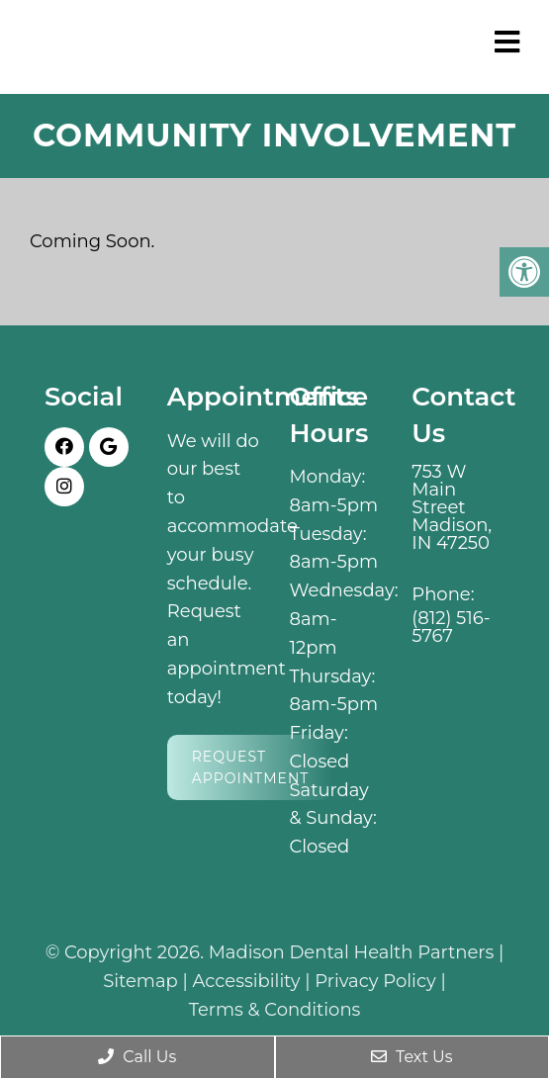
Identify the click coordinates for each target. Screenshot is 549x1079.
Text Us (412, 1056)
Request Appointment (251, 767)
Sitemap (140, 981)
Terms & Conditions (275, 1010)
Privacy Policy (375, 981)
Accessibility (247, 981)
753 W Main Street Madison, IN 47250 (452, 507)
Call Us (137, 1056)
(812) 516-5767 (451, 627)
